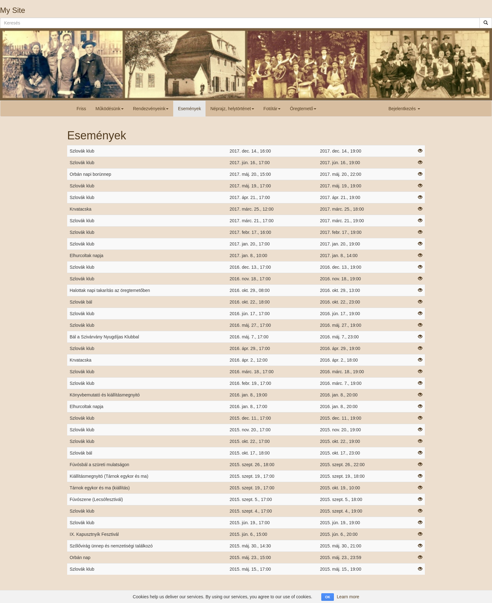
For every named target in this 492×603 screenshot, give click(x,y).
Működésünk (109, 108)
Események (189, 108)
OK (327, 597)
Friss (81, 108)
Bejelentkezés (404, 108)
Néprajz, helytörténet (232, 108)
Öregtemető (303, 108)
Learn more (348, 596)
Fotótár (272, 108)
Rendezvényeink (151, 108)
